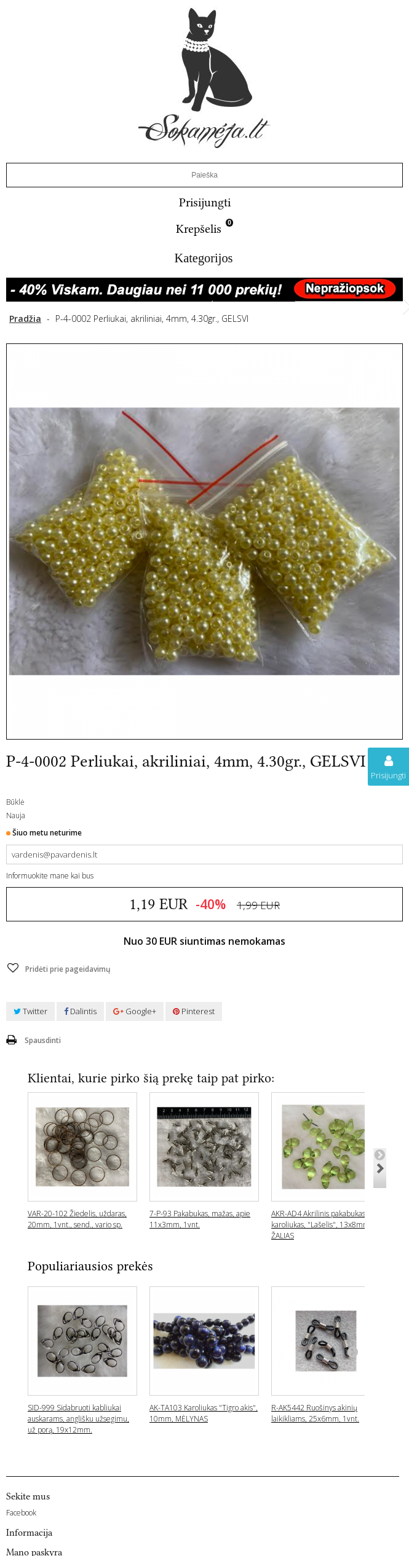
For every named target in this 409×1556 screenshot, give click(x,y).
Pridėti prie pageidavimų (67, 969)
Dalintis (80, 1011)
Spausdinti (43, 1040)
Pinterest (194, 1011)
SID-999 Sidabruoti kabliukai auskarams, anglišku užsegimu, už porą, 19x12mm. (78, 1418)
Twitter (30, 1011)
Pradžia (25, 318)
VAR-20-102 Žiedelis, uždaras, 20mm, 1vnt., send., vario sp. (77, 1219)
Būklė (15, 802)
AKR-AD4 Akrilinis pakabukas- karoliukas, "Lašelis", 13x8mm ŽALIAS (320, 1224)
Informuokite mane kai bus (49, 875)
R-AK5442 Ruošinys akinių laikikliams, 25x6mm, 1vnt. (315, 1413)
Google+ (134, 1011)
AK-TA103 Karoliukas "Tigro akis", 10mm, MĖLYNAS (203, 1413)
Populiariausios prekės (90, 1265)
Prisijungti (205, 202)
